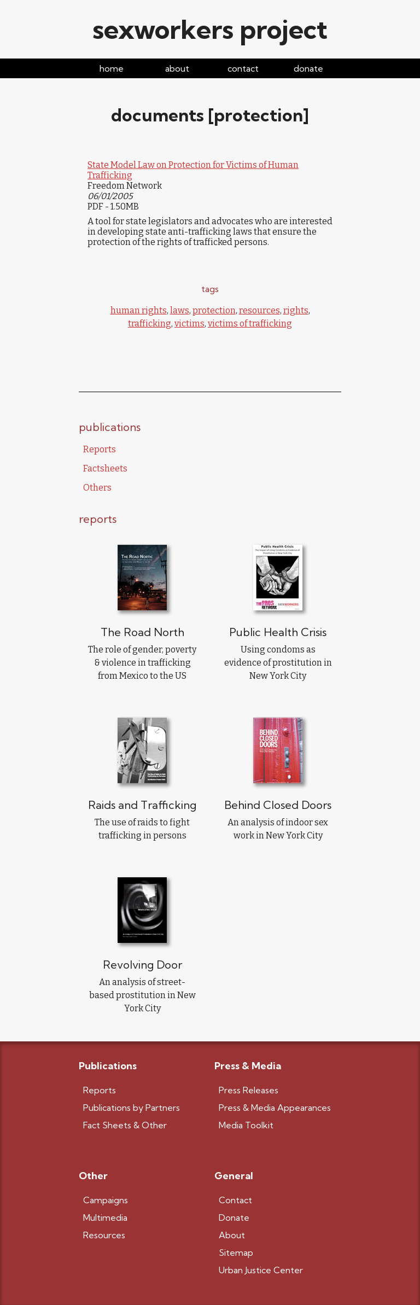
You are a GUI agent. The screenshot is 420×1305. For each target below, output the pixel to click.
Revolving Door (142, 964)
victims (189, 323)
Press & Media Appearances (275, 1107)
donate (308, 68)
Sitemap (236, 1252)
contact (243, 68)
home (112, 68)
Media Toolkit (246, 1125)
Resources (104, 1235)
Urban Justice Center (261, 1270)
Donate (234, 1217)
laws (179, 310)
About (232, 1235)
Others (97, 487)
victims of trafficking (250, 323)
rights (295, 310)
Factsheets (105, 468)
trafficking (149, 323)
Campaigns (105, 1200)
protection (214, 310)
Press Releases (248, 1090)
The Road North (142, 632)
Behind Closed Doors (277, 805)
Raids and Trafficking (142, 805)
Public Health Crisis (277, 632)
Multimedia (105, 1217)
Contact (235, 1200)
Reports (99, 449)
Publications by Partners (131, 1107)
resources (259, 310)
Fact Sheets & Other (125, 1125)
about (177, 68)
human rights (138, 310)
